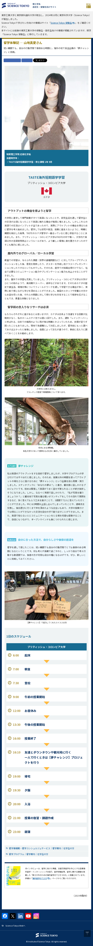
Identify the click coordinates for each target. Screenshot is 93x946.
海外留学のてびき (39, 878)
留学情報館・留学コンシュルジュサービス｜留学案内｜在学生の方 (41, 848)
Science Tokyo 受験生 (61, 22)
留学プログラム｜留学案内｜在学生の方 (28, 854)
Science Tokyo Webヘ (15, 925)
